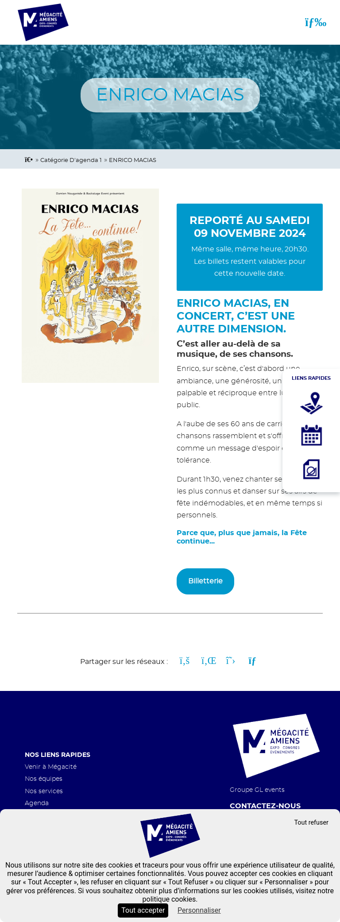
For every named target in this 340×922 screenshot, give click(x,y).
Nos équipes (43, 778)
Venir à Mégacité (51, 767)
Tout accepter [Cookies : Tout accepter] (143, 910)
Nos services (44, 791)
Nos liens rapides (57, 755)
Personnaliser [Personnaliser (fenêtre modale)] (199, 910)
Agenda (37, 803)
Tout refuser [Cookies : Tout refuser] (311, 822)
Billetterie (205, 581)
